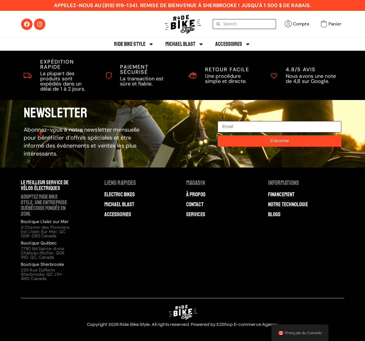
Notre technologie (288, 204)
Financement (281, 194)
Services (195, 214)
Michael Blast (184, 44)
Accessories (117, 214)
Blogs (274, 214)
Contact (195, 204)
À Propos (196, 194)
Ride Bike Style (134, 44)
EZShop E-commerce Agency (247, 324)
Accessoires (233, 44)
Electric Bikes (119, 194)
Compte (301, 24)
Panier (335, 24)
